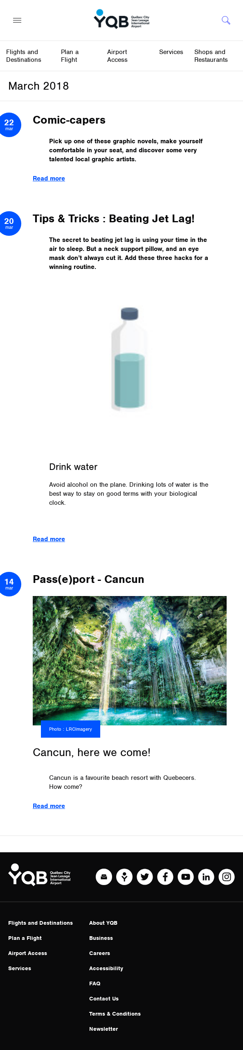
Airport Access (27, 953)
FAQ (94, 983)
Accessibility (106, 968)
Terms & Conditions (115, 1013)
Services (19, 968)
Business (101, 938)
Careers (99, 953)
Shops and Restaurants (211, 56)
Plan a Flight (25, 938)
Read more (49, 178)
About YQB (103, 922)
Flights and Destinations (40, 922)
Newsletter (103, 1028)
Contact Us (104, 998)
